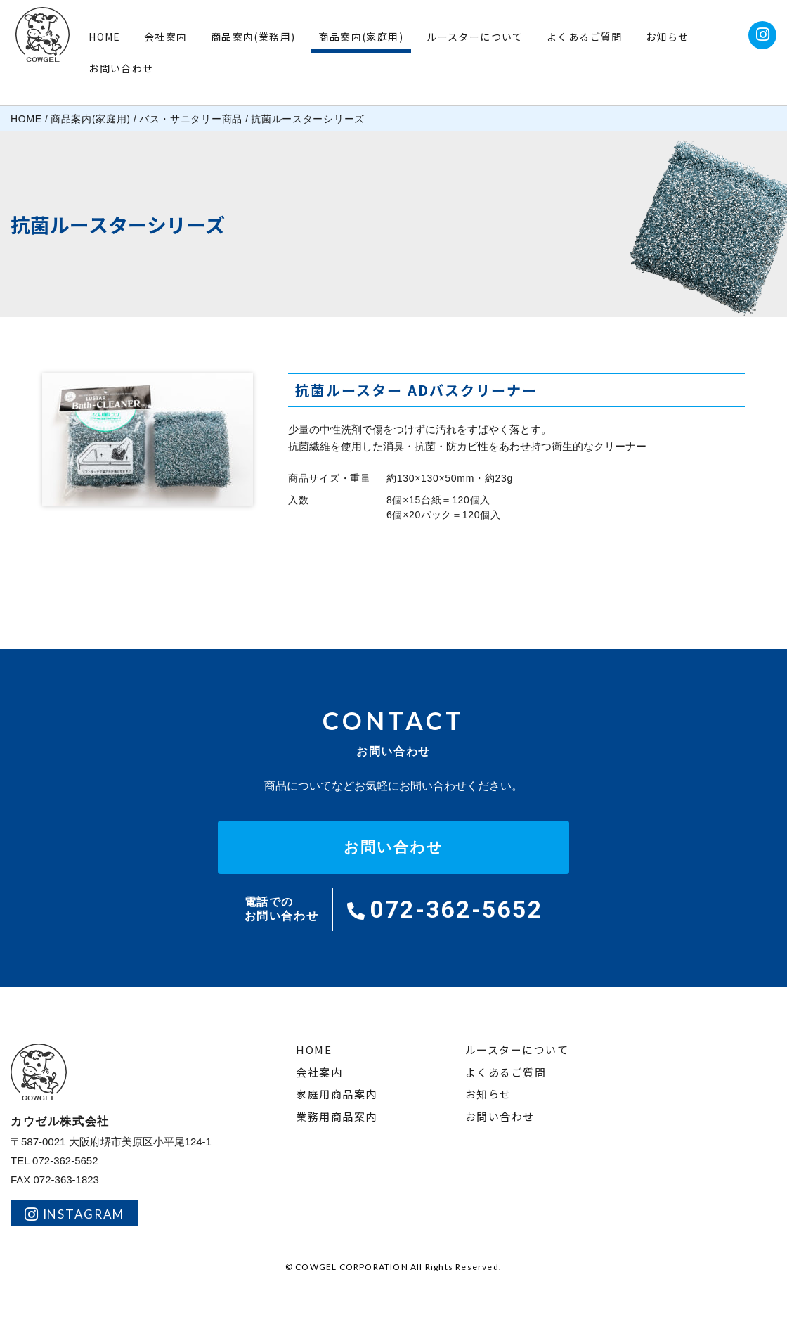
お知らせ (667, 37)
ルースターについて (475, 37)
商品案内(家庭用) (360, 37)
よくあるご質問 (585, 37)
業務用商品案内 (336, 1117)
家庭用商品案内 (336, 1094)
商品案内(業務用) (253, 37)
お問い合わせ (121, 68)
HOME (105, 37)
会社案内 (166, 37)
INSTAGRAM (74, 1214)
